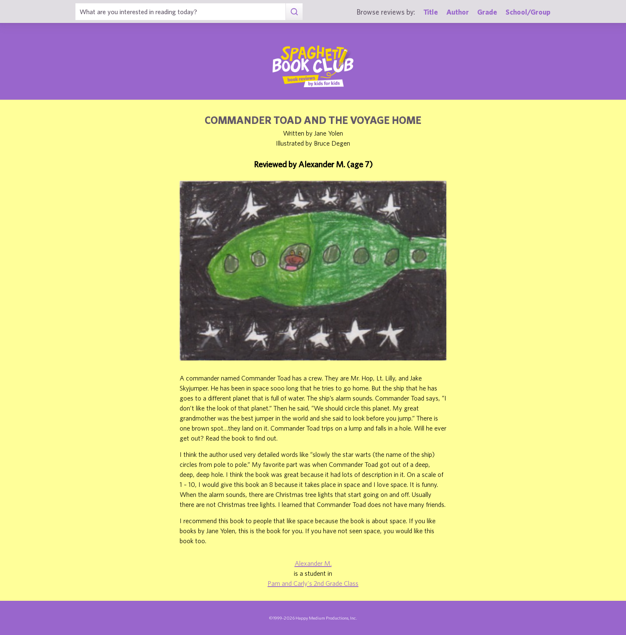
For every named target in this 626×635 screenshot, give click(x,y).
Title (430, 12)
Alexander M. (313, 563)
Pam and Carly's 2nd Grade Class (313, 583)
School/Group (528, 12)
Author (457, 12)
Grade (487, 12)
